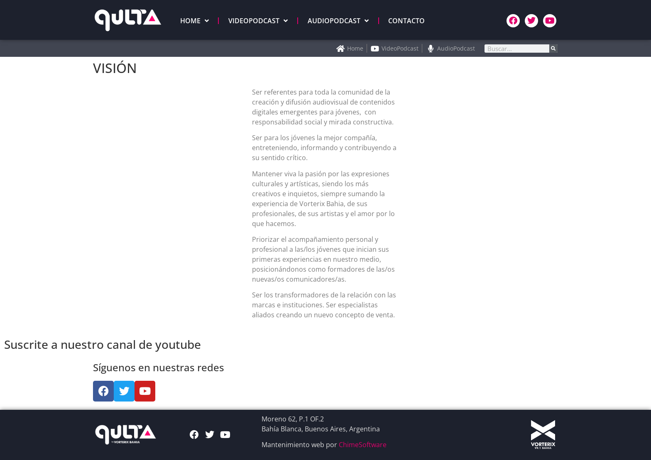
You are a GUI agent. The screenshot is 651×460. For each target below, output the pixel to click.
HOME (194, 20)
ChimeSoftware (363, 444)
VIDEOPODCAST (258, 20)
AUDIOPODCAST (338, 20)
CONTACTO (406, 20)
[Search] (553, 48)
